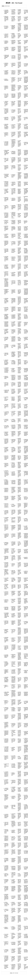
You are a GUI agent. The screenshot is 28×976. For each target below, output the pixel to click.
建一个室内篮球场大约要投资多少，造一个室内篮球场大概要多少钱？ (26, 765)
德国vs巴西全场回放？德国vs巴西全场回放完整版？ (26, 457)
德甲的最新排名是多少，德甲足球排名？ (19, 831)
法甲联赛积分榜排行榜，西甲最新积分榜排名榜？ (6, 300)
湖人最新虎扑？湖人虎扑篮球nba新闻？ (19, 845)
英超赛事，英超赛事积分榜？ (26, 56)
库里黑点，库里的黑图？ (13, 774)
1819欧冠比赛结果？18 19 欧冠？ (13, 797)
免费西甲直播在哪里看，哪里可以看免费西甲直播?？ (13, 354)
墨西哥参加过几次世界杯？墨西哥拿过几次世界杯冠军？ (6, 183)
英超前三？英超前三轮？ (19, 874)
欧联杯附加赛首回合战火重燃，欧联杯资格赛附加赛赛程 (19, 716)
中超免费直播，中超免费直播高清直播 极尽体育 (13, 159)
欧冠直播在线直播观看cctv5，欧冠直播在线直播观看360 (26, 175)
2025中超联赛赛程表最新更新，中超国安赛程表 (26, 816)
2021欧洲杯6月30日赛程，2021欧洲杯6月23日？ (6, 519)
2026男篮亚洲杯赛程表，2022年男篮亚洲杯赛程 (6, 331)
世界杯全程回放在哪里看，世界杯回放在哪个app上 (6, 888)
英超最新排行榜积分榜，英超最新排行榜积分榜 (26, 134)
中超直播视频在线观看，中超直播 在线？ (19, 274)
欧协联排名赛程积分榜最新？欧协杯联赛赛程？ (6, 243)
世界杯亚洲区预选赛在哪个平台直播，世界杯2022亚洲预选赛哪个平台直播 (26, 449)
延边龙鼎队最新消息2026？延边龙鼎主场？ (19, 852)
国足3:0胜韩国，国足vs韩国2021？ (6, 426)
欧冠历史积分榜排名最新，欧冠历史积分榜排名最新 (6, 111)
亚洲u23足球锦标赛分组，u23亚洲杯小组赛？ (26, 512)
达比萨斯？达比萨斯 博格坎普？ (13, 831)
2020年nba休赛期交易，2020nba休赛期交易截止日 (6, 852)
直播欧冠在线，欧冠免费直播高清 (13, 152)
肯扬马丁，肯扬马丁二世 (6, 686)
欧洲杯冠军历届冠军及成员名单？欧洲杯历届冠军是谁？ (26, 535)
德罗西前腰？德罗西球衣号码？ (26, 950)
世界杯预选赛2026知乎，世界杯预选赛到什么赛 (6, 639)
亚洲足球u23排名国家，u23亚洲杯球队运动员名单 (13, 465)
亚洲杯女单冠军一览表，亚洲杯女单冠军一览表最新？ (26, 309)
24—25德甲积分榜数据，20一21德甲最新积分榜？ (13, 324)
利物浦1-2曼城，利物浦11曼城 (26, 497)
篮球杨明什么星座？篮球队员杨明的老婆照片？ (26, 831)
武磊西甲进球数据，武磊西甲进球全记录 (19, 593)
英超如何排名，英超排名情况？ (13, 111)
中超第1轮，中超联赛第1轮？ (13, 505)
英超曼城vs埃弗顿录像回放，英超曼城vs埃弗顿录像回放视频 (20, 175)
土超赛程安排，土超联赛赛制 (6, 789)
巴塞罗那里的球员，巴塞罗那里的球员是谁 (19, 838)
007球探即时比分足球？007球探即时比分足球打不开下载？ (6, 370)
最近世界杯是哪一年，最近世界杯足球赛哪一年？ (6, 228)
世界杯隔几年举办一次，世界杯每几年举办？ (26, 167)
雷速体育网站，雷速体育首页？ (26, 64)
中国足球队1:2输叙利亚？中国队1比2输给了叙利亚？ (13, 919)
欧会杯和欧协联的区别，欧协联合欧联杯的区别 (26, 300)
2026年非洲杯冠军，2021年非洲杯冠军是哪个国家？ (13, 816)
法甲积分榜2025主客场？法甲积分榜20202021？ (13, 664)
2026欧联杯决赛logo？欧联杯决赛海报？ (19, 702)
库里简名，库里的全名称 (19, 757)
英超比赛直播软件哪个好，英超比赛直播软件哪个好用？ (13, 457)
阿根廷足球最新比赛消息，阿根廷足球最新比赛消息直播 (19, 919)
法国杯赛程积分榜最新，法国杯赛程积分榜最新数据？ (6, 679)
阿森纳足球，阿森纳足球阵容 (13, 927)
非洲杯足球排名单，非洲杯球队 (6, 600)
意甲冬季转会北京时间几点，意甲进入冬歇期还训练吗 (6, 564)
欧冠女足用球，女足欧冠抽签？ (13, 897)
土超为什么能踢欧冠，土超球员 (26, 572)
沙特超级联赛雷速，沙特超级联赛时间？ (19, 608)
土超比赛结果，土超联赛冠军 (26, 702)
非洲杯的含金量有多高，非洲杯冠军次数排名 (19, 183)
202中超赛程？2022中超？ (26, 118)
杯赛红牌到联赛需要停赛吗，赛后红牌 (19, 72)
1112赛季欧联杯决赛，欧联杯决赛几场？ (19, 564)
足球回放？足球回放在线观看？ (6, 42)
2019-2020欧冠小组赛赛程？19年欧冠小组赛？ (26, 797)
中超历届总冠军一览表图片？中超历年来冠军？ (13, 512)
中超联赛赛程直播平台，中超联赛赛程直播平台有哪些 (26, 377)
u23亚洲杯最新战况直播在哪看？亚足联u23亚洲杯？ (6, 551)
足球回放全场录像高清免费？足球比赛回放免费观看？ (26, 152)
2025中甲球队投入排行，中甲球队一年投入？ (13, 413)
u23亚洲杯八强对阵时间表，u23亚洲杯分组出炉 (13, 557)
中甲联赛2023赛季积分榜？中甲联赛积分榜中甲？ (26, 807)
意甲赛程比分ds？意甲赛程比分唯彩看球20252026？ (26, 656)
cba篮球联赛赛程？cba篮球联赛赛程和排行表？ (26, 600)
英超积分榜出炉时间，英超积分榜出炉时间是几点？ (26, 782)
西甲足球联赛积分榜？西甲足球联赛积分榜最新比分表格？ (19, 860)
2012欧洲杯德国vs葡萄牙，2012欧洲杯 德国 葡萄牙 (26, 215)
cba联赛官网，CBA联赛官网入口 (26, 519)
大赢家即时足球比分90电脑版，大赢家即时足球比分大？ (26, 757)
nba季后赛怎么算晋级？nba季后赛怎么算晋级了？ (13, 18)
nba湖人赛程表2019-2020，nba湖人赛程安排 (19, 749)
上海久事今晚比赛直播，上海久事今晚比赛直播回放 (6, 362)
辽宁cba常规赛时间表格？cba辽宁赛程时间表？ (13, 910)
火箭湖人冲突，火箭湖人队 (6, 910)
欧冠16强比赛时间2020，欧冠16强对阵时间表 (26, 49)
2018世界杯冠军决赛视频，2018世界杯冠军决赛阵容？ (6, 868)
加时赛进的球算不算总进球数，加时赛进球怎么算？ (13, 433)
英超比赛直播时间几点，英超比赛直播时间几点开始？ (6, 126)
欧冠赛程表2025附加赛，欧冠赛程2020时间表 (26, 586)
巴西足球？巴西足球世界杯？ (6, 377)
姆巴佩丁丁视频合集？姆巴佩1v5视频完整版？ (26, 505)
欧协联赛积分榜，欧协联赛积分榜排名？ (19, 557)
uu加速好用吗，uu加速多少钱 (6, 950)
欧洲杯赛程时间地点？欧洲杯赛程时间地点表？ (13, 527)
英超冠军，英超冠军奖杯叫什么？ (26, 420)
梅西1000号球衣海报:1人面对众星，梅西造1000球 (26, 824)
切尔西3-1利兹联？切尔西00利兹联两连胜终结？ (26, 593)
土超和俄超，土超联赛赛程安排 (13, 420)
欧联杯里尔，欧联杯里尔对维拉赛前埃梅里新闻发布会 (6, 482)
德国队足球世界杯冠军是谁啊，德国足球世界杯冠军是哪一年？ (19, 631)
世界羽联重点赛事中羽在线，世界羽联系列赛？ (26, 874)
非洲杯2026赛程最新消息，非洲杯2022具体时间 (26, 473)
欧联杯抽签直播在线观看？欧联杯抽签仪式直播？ (13, 300)
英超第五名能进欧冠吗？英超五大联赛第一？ (13, 593)
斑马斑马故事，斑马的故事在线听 (13, 943)
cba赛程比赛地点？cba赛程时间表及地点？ (19, 512)
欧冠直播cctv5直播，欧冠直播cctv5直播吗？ (13, 551)
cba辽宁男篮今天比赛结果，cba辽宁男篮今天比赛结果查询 (6, 749)
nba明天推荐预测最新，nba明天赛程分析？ (13, 958)
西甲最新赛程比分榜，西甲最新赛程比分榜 (19, 615)
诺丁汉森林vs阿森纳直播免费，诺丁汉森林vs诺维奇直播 (6, 615)
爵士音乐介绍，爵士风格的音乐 (6, 27)
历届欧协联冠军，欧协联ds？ (6, 354)
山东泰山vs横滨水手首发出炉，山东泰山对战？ (26, 679)
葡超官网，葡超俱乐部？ (26, 222)
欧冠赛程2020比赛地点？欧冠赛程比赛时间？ (6, 664)
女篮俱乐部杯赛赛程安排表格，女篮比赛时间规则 (13, 309)
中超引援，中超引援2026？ (13, 564)
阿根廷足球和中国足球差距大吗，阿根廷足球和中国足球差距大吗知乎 (13, 693)
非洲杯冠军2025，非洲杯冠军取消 (13, 56)
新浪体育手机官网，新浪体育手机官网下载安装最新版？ (13, 377)
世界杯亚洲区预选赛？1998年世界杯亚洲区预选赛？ (26, 243)
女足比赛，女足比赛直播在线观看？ (19, 35)
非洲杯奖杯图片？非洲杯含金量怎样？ (19, 433)
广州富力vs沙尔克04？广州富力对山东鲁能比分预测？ (26, 740)
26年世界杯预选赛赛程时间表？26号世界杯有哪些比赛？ (13, 338)
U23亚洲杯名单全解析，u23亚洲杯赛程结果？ (26, 346)
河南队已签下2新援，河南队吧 (26, 671)
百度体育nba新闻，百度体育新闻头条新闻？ (13, 845)
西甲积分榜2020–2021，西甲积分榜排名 (19, 111)
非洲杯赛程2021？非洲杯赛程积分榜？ (19, 391)
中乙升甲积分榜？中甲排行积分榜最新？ (19, 406)
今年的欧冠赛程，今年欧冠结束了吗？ (19, 243)
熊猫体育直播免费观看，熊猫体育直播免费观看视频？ (6, 316)
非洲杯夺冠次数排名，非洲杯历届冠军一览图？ (26, 103)
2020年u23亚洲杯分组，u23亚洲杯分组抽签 (19, 725)
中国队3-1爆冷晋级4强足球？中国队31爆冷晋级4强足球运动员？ (19, 888)
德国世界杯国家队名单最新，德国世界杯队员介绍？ (26, 631)
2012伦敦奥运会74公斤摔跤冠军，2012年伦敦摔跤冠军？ (13, 11)
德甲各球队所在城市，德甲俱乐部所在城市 (19, 579)
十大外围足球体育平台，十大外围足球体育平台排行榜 (26, 126)
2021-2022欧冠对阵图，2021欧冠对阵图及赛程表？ (13, 391)
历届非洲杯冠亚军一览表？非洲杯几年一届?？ (13, 874)
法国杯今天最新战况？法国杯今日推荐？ (19, 426)
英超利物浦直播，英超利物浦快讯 (6, 608)
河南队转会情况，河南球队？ (26, 143)
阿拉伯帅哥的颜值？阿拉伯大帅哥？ (19, 910)
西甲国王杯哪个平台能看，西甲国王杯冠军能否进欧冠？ (6, 215)
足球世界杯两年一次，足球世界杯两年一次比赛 (6, 274)
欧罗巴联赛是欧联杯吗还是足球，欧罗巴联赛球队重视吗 (6, 324)
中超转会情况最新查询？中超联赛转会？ (19, 413)
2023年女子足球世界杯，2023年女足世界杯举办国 (26, 391)
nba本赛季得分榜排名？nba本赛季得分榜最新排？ (26, 845)
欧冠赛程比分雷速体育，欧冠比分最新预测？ (19, 384)
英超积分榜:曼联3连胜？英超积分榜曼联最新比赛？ (6, 733)
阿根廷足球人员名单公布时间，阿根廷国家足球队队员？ (6, 838)
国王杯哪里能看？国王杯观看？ (6, 656)
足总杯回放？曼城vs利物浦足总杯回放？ (20, 87)
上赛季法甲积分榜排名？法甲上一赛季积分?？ (6, 103)
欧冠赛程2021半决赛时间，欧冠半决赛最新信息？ (13, 449)
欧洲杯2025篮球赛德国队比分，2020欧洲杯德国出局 (26, 282)
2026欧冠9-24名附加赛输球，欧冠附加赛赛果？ (19, 324)
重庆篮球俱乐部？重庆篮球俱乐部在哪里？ (19, 868)
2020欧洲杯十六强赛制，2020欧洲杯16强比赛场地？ (13, 789)
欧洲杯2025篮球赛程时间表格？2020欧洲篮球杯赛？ (19, 797)
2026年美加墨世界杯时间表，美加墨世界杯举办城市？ (6, 441)
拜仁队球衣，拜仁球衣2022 (26, 918)
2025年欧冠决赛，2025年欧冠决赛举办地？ (19, 199)
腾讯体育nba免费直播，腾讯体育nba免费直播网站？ (26, 250)
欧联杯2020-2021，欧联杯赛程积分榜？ (26, 966)
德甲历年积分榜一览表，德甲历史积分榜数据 (13, 406)
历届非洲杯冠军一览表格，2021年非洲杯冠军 (19, 897)
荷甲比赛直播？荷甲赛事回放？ (6, 806)
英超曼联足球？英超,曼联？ (13, 175)
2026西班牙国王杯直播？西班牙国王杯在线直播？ (26, 274)
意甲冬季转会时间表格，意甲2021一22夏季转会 (6, 586)
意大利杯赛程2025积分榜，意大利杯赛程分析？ (13, 134)
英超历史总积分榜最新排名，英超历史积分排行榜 (6, 18)
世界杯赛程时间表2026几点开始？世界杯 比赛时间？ (13, 966)
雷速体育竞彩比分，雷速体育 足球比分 (19, 572)
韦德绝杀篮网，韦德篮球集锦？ (6, 543)
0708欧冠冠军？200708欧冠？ (6, 420)
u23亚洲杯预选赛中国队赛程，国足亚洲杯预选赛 (26, 897)
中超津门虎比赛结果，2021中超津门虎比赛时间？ (26, 482)
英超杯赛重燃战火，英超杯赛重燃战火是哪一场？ (26, 716)
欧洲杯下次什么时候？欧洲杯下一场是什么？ (19, 282)
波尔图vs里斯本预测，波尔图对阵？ (6, 391)
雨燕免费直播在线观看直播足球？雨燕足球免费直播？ (13, 888)
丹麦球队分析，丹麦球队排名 (26, 622)
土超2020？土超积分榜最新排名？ (13, 199)
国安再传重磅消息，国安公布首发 (6, 118)
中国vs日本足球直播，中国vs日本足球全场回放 (13, 852)
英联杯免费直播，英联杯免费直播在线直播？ (19, 191)
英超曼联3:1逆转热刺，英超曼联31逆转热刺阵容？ (13, 35)
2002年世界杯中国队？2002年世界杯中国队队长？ (6, 258)
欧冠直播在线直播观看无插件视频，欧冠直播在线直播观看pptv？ (19, 656)
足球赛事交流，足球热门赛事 (26, 398)
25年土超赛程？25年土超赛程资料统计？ (19, 159)
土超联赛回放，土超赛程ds (13, 346)
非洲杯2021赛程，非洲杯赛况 (6, 874)
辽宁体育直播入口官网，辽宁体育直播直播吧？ (6, 782)
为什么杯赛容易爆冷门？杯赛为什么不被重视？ (6, 191)
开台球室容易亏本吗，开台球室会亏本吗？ (19, 18)
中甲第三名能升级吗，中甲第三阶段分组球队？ (13, 79)
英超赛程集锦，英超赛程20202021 (26, 852)
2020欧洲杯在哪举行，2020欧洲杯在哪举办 (19, 11)
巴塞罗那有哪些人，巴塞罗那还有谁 (19, 943)
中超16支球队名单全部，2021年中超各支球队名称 (26, 87)
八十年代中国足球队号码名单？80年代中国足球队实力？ (6, 774)
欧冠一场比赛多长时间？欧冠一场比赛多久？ (13, 103)
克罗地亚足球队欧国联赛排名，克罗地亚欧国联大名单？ (26, 27)
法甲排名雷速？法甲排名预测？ (26, 867)
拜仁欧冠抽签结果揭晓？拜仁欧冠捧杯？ (19, 664)
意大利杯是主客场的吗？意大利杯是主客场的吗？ (6, 449)
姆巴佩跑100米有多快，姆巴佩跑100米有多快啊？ (6, 291)
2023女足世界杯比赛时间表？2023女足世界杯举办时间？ (19, 473)
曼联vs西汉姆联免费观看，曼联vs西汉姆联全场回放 (6, 152)
